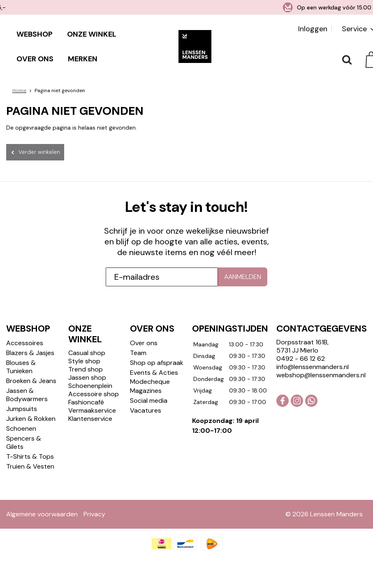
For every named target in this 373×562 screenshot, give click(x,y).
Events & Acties (154, 358)
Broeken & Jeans (31, 366)
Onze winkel (91, 34)
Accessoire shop (93, 379)
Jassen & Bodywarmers (27, 380)
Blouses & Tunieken (21, 352)
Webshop (34, 34)
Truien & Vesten (30, 452)
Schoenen (21, 414)
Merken (82, 59)
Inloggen (312, 29)
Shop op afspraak (156, 348)
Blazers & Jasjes (30, 338)
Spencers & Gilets (23, 428)
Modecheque (150, 367)
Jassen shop (87, 363)
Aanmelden (242, 262)
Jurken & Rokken (31, 404)
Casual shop (86, 338)
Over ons (34, 59)
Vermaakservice (92, 396)
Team (138, 338)
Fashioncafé (86, 387)
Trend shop (85, 355)
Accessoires (24, 328)
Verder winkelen (39, 152)
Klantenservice (90, 404)
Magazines (146, 376)
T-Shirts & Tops (30, 442)
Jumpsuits (21, 394)
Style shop (84, 346)
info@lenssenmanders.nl (312, 352)
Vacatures (145, 396)
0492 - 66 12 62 (300, 344)
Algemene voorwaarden (42, 499)
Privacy (94, 499)
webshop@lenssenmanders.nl (321, 360)
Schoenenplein (90, 371)
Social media (148, 386)
